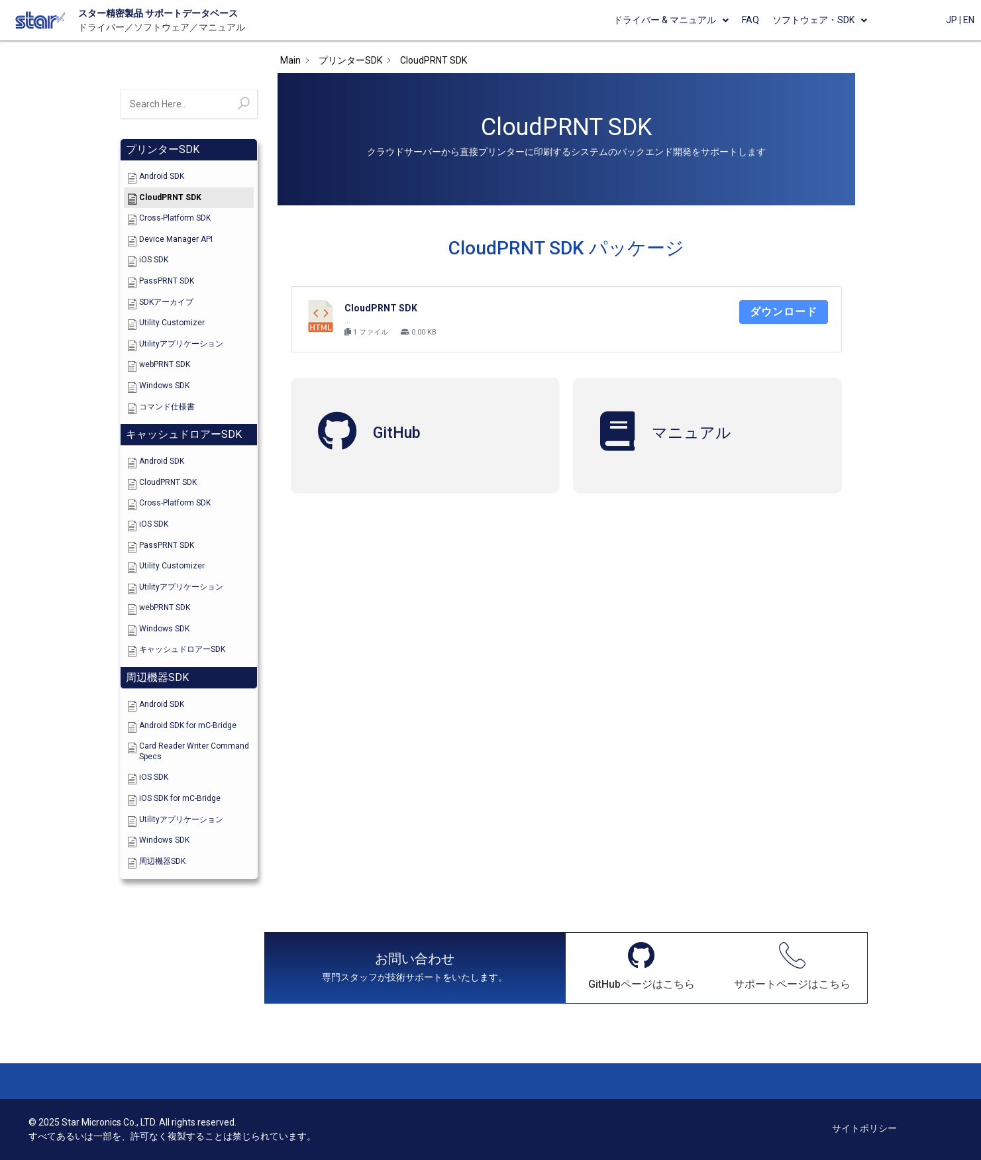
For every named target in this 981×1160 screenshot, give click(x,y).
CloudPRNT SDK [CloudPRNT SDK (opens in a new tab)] (380, 308)
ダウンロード (783, 311)
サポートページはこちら (792, 984)
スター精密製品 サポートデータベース (158, 13)
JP (951, 20)
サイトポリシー (864, 1128)
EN (968, 20)
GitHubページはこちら (641, 984)
